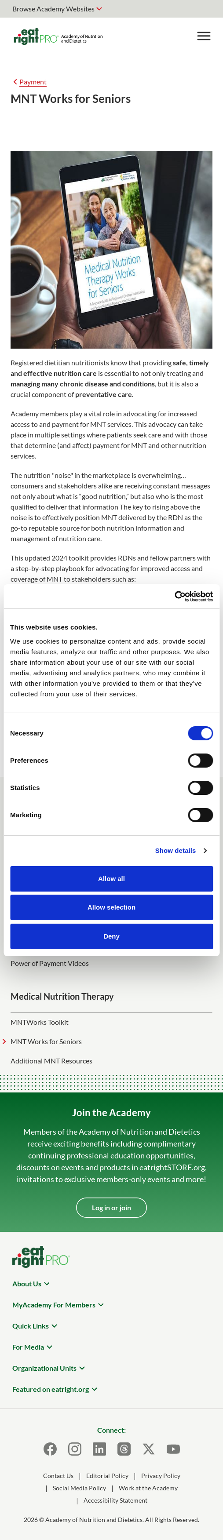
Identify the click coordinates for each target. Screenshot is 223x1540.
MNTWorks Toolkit (40, 1022)
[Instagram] (75, 1449)
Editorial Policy (107, 1475)
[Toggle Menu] (204, 36)
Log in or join (111, 1207)
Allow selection (111, 907)
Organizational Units (44, 1368)
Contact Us (58, 1475)
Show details (175, 850)
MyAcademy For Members (53, 1304)
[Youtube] (173, 1449)
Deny (111, 936)
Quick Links (30, 1326)
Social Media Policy (79, 1488)
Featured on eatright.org (50, 1389)
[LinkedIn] (99, 1449)
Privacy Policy (160, 1475)
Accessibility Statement (115, 1500)
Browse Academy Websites (53, 8)
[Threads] (124, 1449)
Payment (33, 81)
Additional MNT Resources (51, 1060)
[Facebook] (50, 1449)
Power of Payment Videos (50, 963)
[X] (148, 1449)
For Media (28, 1347)
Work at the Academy (148, 1488)
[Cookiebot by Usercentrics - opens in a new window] (174, 596)
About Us (26, 1283)
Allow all (111, 878)
